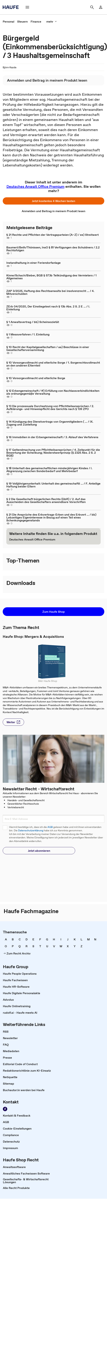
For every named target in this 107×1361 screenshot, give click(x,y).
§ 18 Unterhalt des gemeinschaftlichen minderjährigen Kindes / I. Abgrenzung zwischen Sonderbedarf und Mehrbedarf (49, 469)
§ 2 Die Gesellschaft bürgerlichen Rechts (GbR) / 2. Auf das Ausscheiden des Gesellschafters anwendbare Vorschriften (46, 500)
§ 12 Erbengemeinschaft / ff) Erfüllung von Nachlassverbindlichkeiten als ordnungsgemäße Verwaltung (52, 392)
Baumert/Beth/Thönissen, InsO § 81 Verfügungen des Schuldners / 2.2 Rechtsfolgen (53, 249)
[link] (100, 7)
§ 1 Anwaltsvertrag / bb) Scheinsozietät (32, 321)
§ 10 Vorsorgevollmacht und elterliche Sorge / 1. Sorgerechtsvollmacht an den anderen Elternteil (53, 364)
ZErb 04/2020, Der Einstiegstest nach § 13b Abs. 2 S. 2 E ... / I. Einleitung (48, 308)
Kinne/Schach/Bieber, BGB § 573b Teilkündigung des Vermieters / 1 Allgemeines (51, 277)
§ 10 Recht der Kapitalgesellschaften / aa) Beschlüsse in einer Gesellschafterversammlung (47, 348)
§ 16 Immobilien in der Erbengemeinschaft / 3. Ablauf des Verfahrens (52, 437)
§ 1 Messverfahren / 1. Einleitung (27, 334)
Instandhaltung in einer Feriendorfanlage (33, 262)
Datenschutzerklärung (30, 830)
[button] (27, 7)
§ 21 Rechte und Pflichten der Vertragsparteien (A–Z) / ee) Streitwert (52, 234)
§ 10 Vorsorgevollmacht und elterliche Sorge (35, 378)
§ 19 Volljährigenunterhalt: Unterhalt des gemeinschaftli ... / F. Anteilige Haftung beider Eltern (53, 485)
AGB (50, 827)
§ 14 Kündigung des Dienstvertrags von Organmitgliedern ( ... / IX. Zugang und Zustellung (49, 423)
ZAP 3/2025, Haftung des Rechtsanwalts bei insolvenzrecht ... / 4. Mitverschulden (50, 292)
